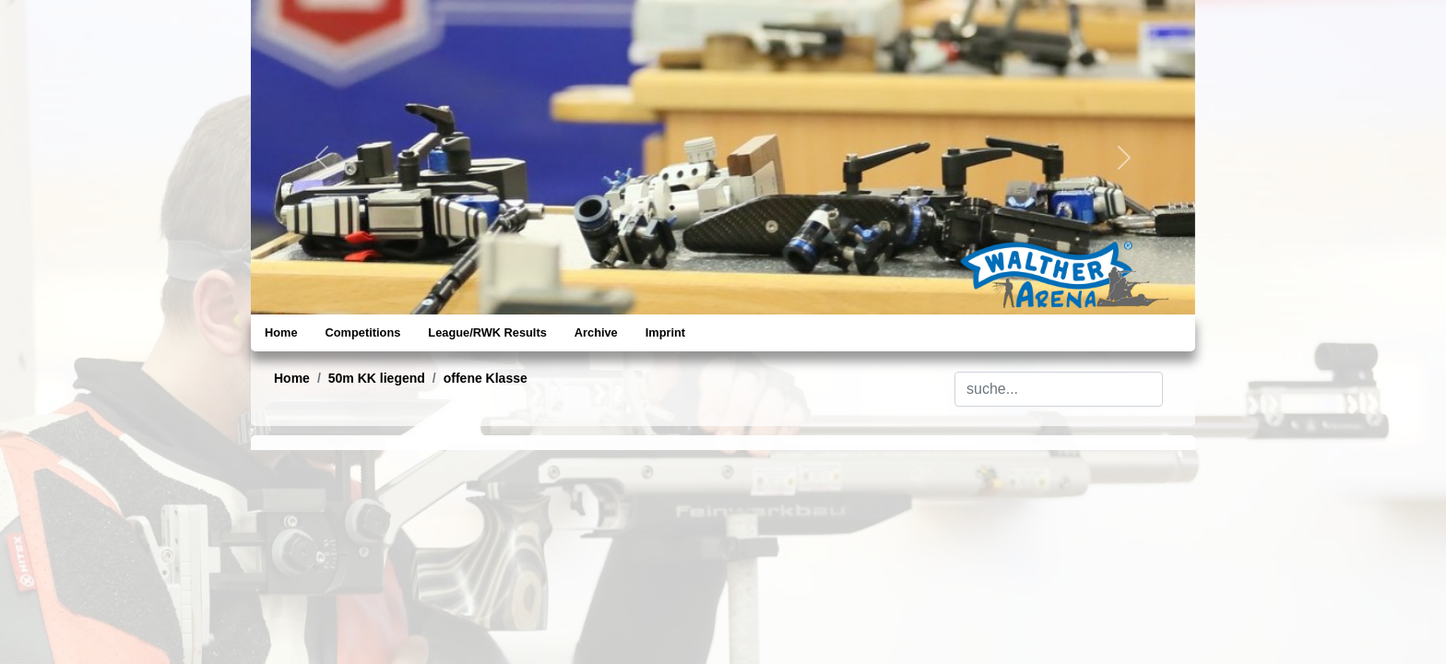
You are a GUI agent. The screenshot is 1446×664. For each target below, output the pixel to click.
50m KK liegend (376, 378)
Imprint (665, 332)
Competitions (363, 332)
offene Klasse (485, 378)
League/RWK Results (487, 332)
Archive (596, 332)
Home (281, 332)
